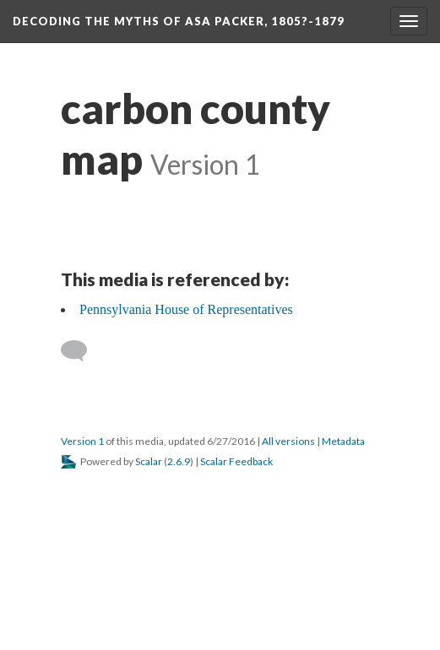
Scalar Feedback (236, 461)
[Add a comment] (81, 351)
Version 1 (82, 441)
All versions (288, 441)
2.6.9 (178, 461)
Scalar (148, 461)
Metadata (343, 441)
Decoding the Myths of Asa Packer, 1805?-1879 (179, 21)
